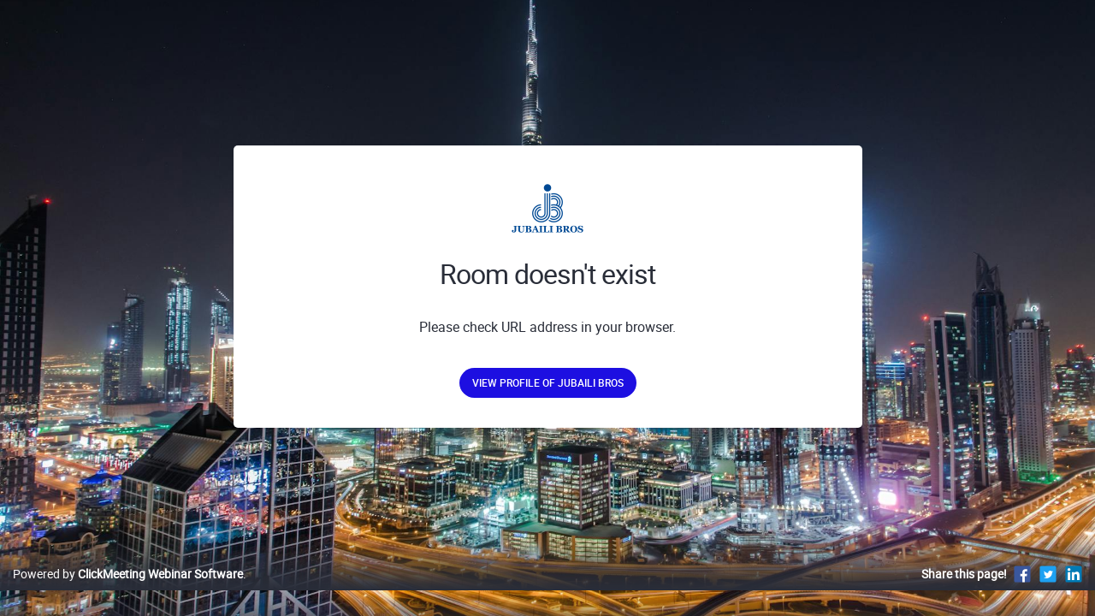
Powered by (128, 591)
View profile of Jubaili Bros (548, 382)
